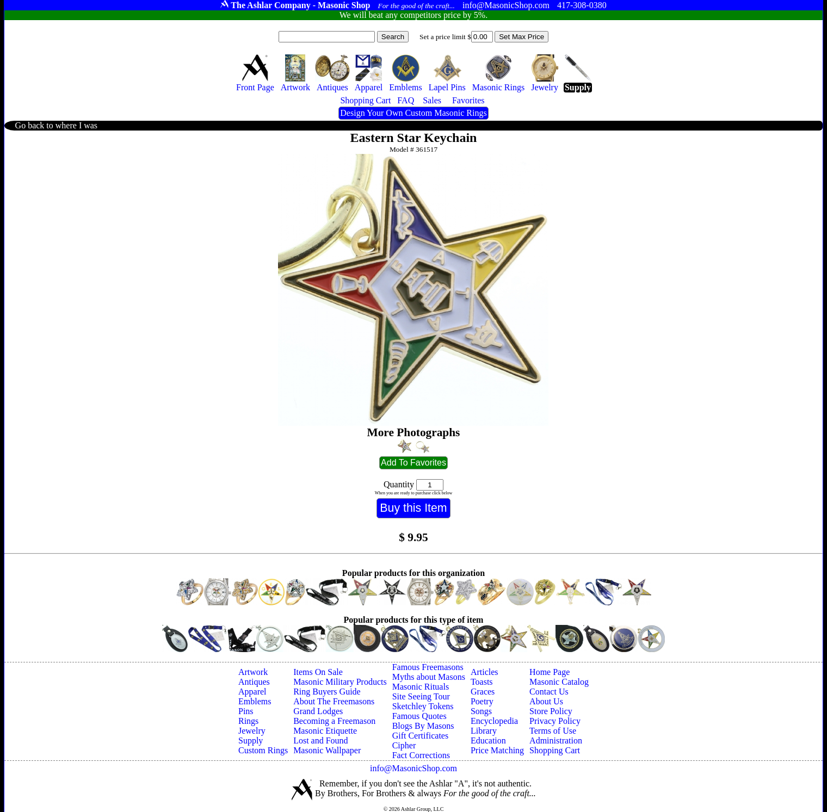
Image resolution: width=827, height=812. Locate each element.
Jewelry (252, 730)
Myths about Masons (428, 676)
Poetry (482, 701)
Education (488, 740)
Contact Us (549, 691)
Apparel (252, 691)
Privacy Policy (555, 721)
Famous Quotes (419, 716)
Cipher (404, 745)
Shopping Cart (554, 750)
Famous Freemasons (428, 667)
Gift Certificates (420, 735)
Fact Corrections (421, 755)
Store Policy (550, 711)
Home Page (549, 672)
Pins (246, 711)
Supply (250, 740)
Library (484, 730)
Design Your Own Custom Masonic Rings (413, 112)
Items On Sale (318, 672)
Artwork (253, 672)
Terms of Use (552, 730)
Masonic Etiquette (325, 730)
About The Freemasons (333, 701)
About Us (546, 701)
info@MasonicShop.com (413, 768)
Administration (555, 740)
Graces (483, 691)
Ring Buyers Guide (327, 691)
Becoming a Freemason (334, 721)
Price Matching (497, 750)
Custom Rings (263, 750)
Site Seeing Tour (421, 696)
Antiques (254, 681)
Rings (248, 721)
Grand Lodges (318, 711)
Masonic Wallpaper (327, 750)
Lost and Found (320, 740)
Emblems (254, 701)
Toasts (482, 681)
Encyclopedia (494, 721)
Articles (484, 672)
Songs (481, 711)
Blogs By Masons (423, 725)
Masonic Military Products (340, 681)
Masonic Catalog (559, 681)
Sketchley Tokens (423, 706)
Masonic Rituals (420, 686)
